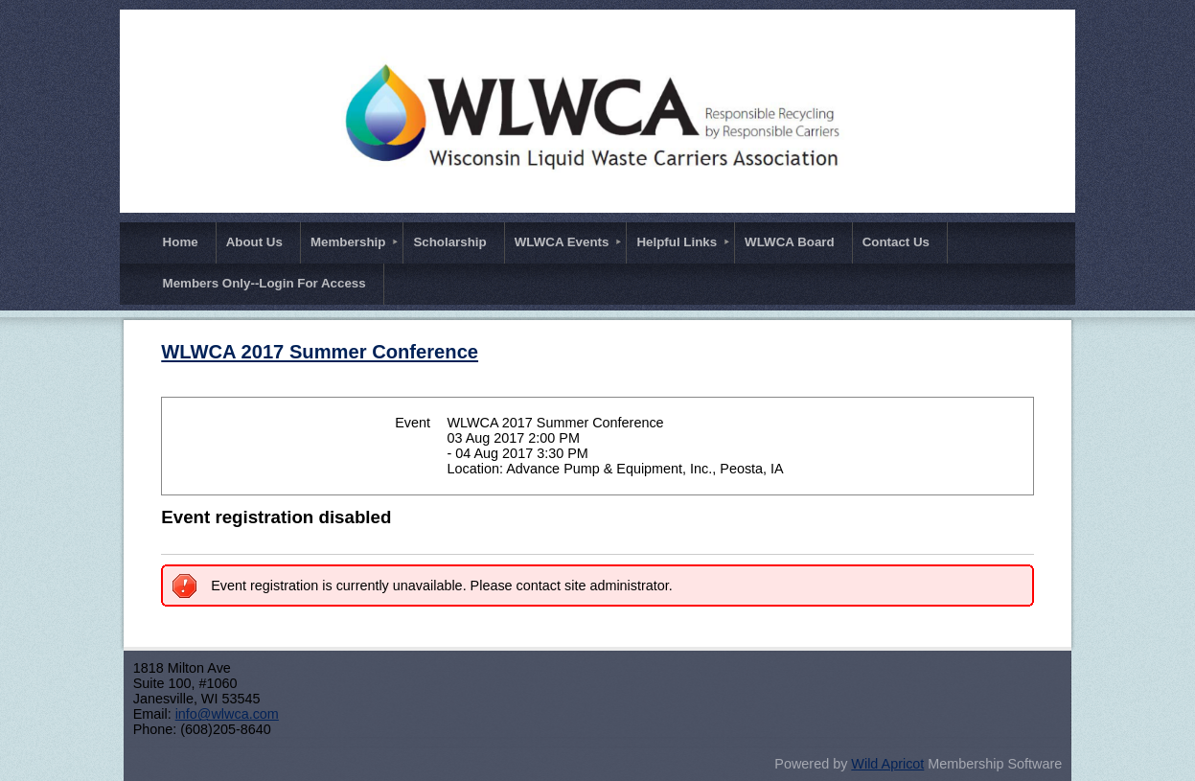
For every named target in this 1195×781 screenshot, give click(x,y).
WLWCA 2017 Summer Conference (319, 351)
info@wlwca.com (227, 714)
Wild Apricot (887, 763)
